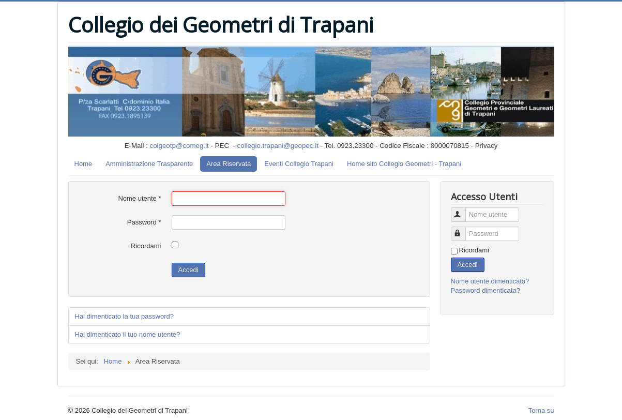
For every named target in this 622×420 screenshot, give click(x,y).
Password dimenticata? (485, 290)
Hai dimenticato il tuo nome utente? (127, 334)
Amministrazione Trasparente (149, 164)
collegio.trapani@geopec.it (277, 145)
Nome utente (139, 198)
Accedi (188, 270)
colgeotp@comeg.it (179, 145)
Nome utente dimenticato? (490, 281)
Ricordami (146, 246)
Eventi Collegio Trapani (298, 164)
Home (83, 164)
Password (144, 222)
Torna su (541, 410)
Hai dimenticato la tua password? (124, 316)
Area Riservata (228, 164)
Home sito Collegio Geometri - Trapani (404, 164)
